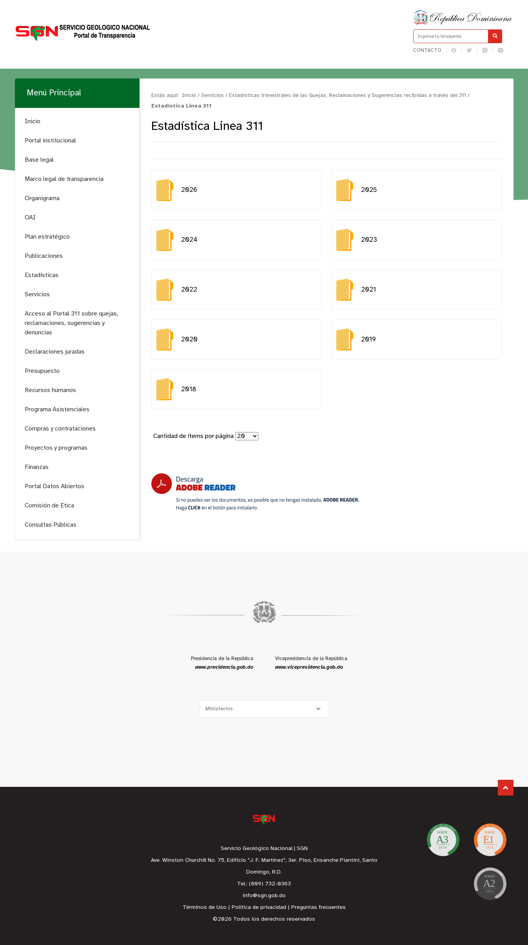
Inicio (32, 121)
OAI (30, 217)
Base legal (39, 160)
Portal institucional (50, 140)
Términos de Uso (205, 907)
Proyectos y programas (56, 448)
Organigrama (42, 198)
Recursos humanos (50, 390)
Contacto (427, 50)
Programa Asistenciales (57, 409)
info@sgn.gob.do (264, 896)
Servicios (37, 294)
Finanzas (37, 467)
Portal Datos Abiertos (54, 486)
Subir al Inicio (505, 788)
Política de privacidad (259, 907)
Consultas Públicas (50, 525)
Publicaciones (44, 256)
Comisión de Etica (49, 505)
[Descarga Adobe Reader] (255, 492)
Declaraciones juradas (55, 351)
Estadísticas (41, 275)
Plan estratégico (47, 237)
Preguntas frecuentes (318, 907)
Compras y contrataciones (60, 428)
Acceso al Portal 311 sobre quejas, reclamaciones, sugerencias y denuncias (71, 323)
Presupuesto (42, 371)
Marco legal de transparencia (64, 179)
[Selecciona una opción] (264, 709)
